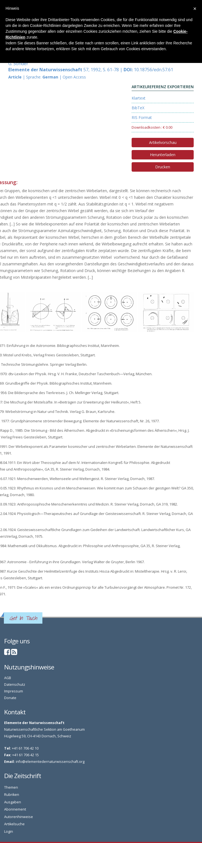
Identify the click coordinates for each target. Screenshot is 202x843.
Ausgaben (12, 802)
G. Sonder (18, 63)
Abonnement (15, 809)
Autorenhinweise (18, 816)
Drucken (162, 166)
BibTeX (138, 107)
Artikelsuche (14, 824)
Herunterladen (162, 154)
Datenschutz (14, 684)
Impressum (13, 691)
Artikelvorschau (163, 142)
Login (8, 831)
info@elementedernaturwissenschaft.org (50, 761)
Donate (10, 697)
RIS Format (142, 117)
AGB (7, 678)
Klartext (138, 98)
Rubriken (11, 794)
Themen (11, 787)
